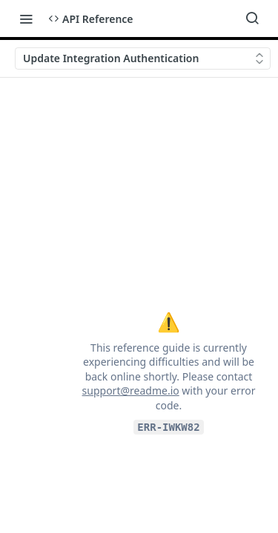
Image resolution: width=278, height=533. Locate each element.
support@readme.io (130, 390)
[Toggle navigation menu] (26, 18)
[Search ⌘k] (252, 18)
